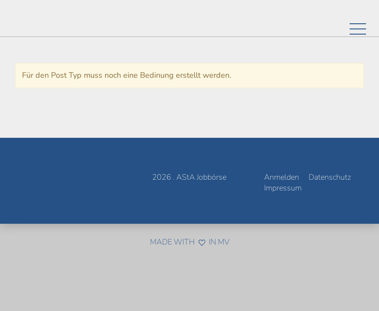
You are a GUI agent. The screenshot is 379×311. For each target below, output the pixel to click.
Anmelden (281, 177)
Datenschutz (330, 177)
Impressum (283, 188)
